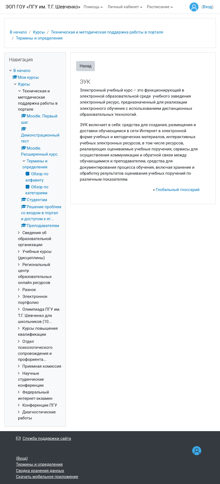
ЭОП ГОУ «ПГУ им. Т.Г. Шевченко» (42, 7)
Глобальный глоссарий (178, 189)
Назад (85, 65)
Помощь (92, 6)
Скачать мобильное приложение (47, 476)
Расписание (158, 6)
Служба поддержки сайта (43, 438)
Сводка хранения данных (40, 470)
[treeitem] (35, 244)
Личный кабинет (123, 6)
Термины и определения (39, 38)
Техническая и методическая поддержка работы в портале (107, 32)
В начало (18, 32)
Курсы (39, 32)
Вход (207, 6)
